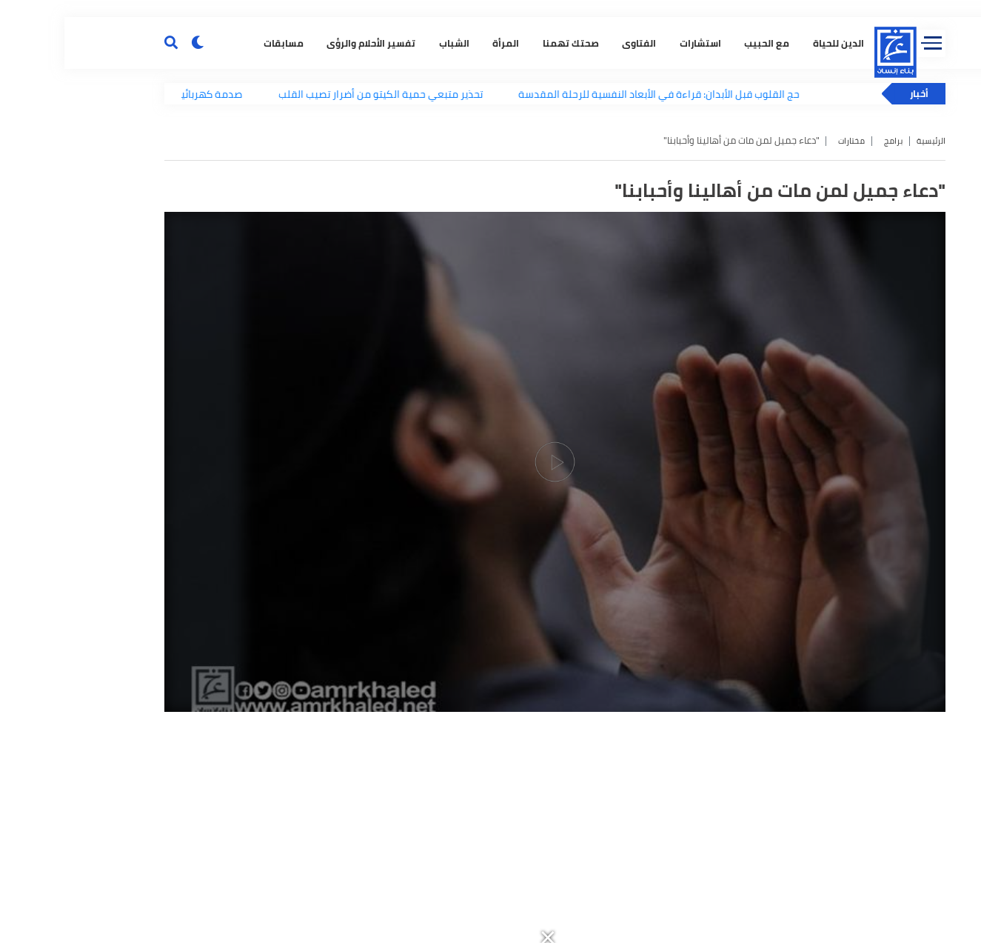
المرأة (431, 248)
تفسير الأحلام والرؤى (296, 248)
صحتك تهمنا (495, 248)
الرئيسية (864, 353)
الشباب (379, 248)
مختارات (778, 353)
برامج (823, 353)
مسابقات (208, 248)
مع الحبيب (691, 248)
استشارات (625, 248)
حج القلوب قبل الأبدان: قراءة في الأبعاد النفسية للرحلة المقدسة (616, 308)
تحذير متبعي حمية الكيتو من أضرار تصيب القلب (337, 308)
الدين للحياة (763, 248)
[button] (658, 8)
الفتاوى (564, 248)
